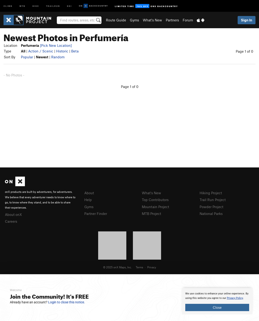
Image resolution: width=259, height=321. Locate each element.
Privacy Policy (235, 298)
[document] (217, 301)
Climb (8, 5)
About (89, 193)
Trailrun (53, 5)
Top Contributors (155, 200)
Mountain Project (155, 207)
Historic (62, 51)
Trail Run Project (213, 200)
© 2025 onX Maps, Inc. (117, 267)
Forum (188, 20)
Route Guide (116, 20)
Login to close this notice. (66, 302)
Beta (75, 51)
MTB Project (151, 213)
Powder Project (211, 207)
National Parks (211, 213)
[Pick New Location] (56, 45)
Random (58, 57)
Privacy (151, 267)
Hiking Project (211, 193)
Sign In (246, 20)
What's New (152, 20)
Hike (35, 5)
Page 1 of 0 (244, 51)
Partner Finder (95, 213)
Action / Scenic (40, 51)
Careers (11, 221)
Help (88, 200)
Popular (27, 57)
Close (217, 307)
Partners (172, 20)
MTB (22, 5)
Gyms (134, 20)
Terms (139, 267)
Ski (69, 5)
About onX (13, 214)
